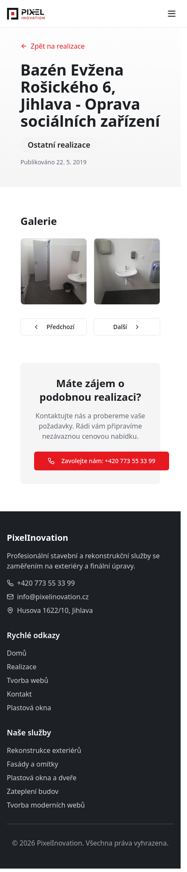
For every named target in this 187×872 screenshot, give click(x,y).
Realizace (21, 666)
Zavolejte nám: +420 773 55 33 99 (101, 461)
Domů (16, 653)
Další (127, 327)
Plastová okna (29, 707)
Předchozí (53, 327)
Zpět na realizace (52, 46)
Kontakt (19, 694)
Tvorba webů (27, 680)
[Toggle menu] (171, 13)
